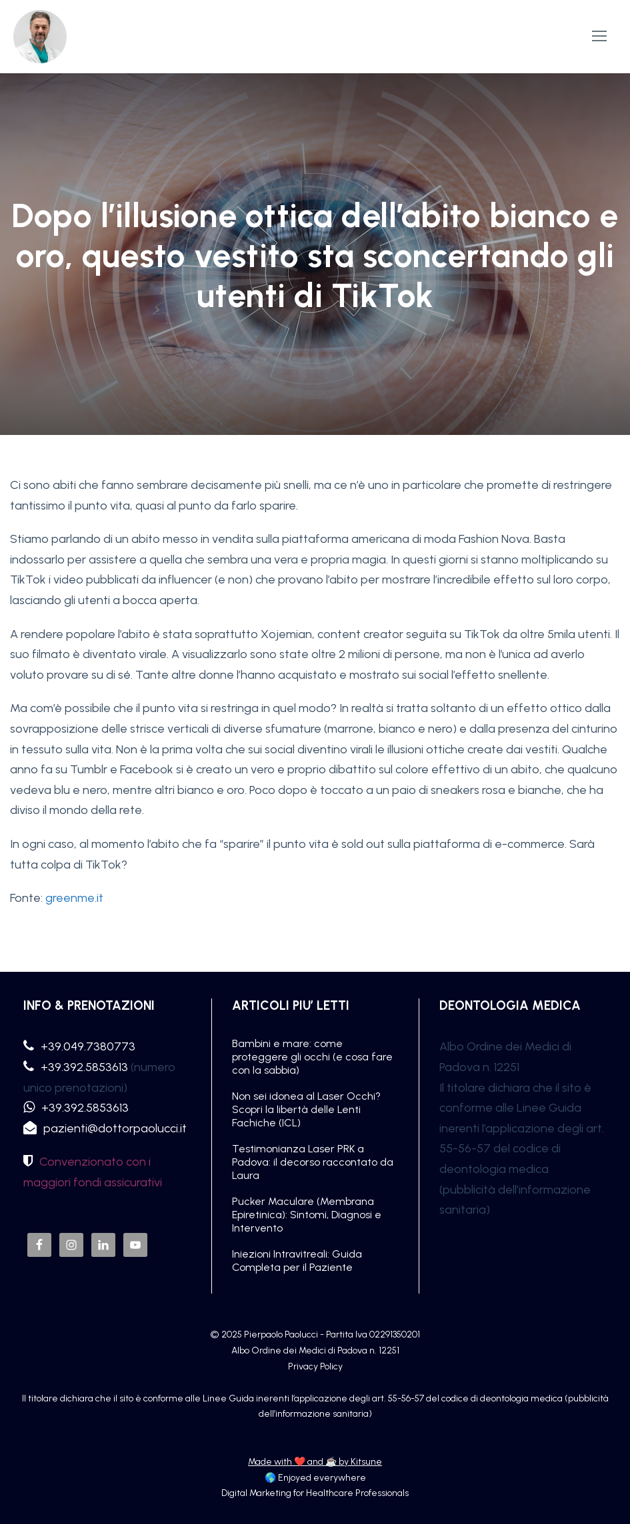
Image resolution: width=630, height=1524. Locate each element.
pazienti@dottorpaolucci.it (115, 1128)
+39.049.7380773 (88, 1046)
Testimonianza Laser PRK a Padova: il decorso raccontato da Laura (312, 1162)
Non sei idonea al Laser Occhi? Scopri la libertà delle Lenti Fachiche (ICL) (306, 1109)
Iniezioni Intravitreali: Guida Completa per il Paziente (297, 1261)
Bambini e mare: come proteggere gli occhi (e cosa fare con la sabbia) (312, 1056)
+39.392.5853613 (84, 1067)
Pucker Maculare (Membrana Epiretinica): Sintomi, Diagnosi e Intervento (306, 1214)
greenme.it (74, 898)
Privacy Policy (315, 1366)
